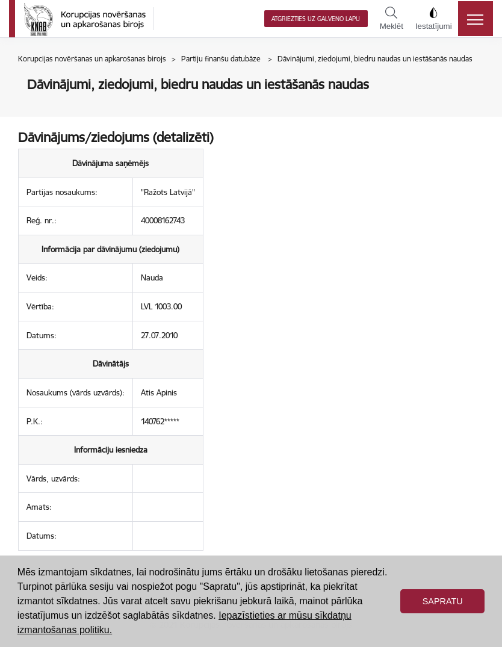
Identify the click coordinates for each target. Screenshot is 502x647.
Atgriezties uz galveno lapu (315, 19)
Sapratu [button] (443, 601)
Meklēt (391, 19)
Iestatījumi (433, 19)
